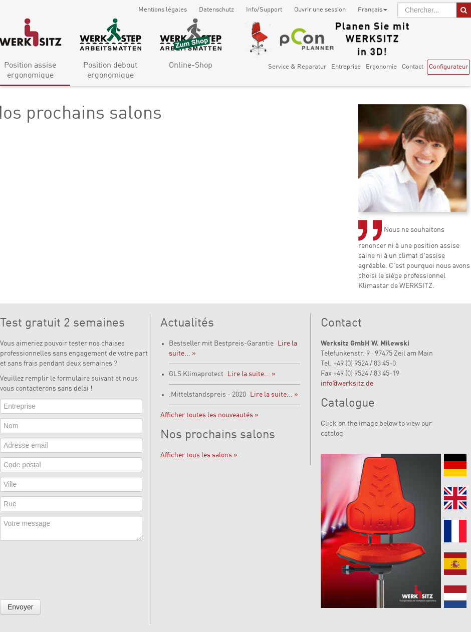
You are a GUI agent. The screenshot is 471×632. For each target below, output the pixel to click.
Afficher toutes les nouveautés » (209, 415)
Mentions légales (162, 10)
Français (372, 10)
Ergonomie (381, 67)
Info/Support (264, 10)
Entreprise (346, 67)
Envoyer (20, 607)
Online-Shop (190, 66)
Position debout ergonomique (110, 71)
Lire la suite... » (251, 374)
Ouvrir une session (320, 10)
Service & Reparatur (297, 67)
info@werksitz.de (347, 383)
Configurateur (448, 67)
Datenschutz (216, 10)
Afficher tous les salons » (199, 455)
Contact (412, 67)
